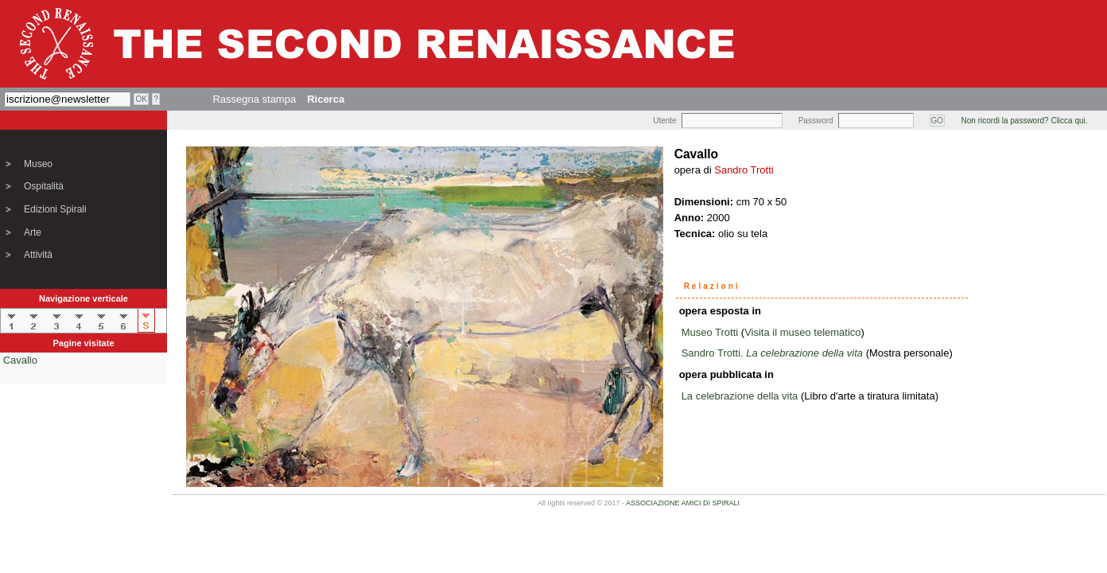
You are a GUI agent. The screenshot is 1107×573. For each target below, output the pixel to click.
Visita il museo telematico (802, 332)
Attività (38, 254)
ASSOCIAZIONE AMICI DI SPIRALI (683, 503)
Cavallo (20, 360)
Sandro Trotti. (772, 353)
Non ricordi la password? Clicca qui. (1024, 120)
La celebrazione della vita (740, 396)
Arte (32, 232)
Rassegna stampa (254, 99)
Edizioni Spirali (55, 209)
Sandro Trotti (743, 170)
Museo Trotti (710, 332)
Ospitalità (44, 186)
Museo (38, 164)
